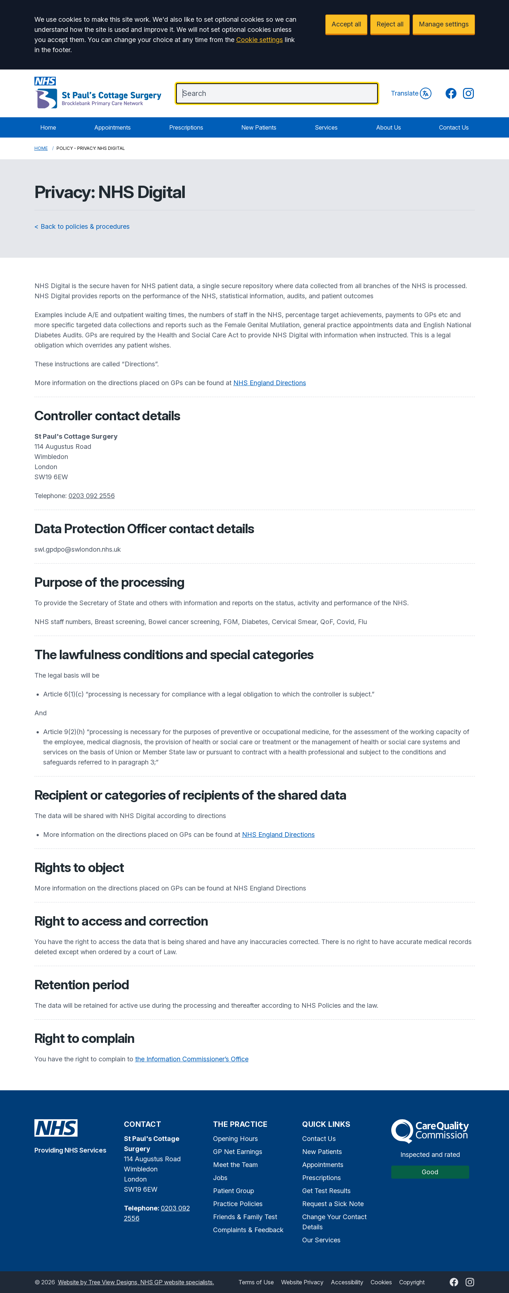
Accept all (346, 24)
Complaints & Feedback (248, 1230)
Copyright (412, 1282)
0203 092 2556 (91, 496)
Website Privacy (302, 1282)
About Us (388, 127)
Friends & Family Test (245, 1217)
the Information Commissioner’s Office (192, 1059)
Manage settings (444, 24)
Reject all (390, 24)
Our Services (321, 1240)
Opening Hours (235, 1138)
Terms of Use (256, 1282)
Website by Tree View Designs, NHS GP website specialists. (136, 1282)
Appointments (112, 127)
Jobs (220, 1178)
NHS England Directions (269, 383)
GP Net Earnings (237, 1151)
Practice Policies (238, 1204)
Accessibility (347, 1282)
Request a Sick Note (333, 1204)
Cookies (381, 1282)
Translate (411, 93)
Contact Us (454, 127)
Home (48, 127)
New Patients (258, 127)
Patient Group (233, 1191)
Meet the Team (235, 1164)
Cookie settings (259, 39)
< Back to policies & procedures (82, 226)
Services (326, 127)
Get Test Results (326, 1191)
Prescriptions (186, 127)
